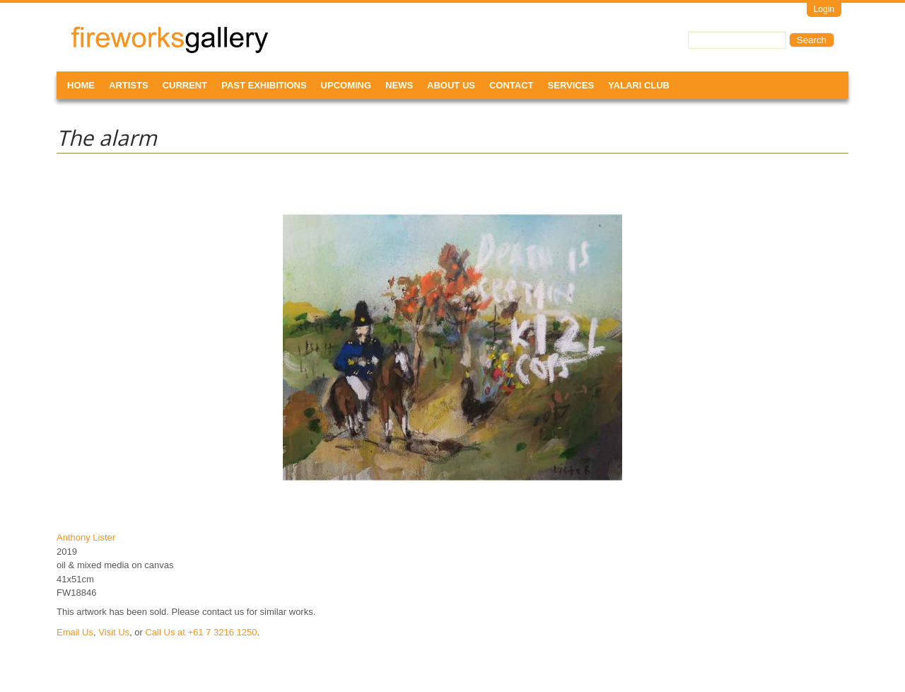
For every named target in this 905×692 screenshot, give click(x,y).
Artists (128, 85)
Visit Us (113, 632)
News (399, 85)
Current (185, 85)
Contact (511, 85)
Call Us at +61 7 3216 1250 (201, 632)
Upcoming (346, 85)
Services (571, 85)
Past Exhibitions (263, 85)
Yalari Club (639, 85)
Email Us (75, 632)
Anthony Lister (86, 537)
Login (824, 9)
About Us (451, 85)
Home (81, 85)
